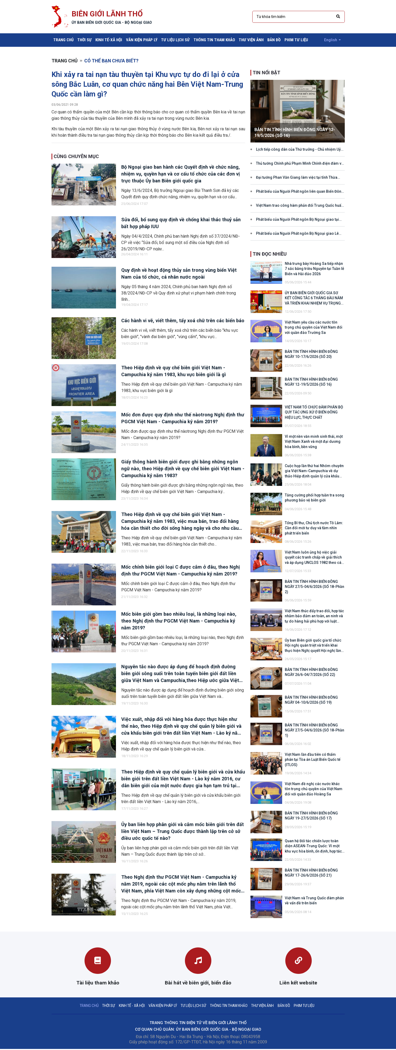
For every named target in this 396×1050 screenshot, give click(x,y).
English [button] (330, 40)
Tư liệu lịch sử (175, 40)
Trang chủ (64, 39)
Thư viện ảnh (251, 40)
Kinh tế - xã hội (129, 1005)
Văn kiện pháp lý (141, 40)
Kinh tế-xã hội (108, 40)
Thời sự (84, 40)
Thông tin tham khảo (214, 40)
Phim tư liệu (296, 40)
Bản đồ (274, 40)
